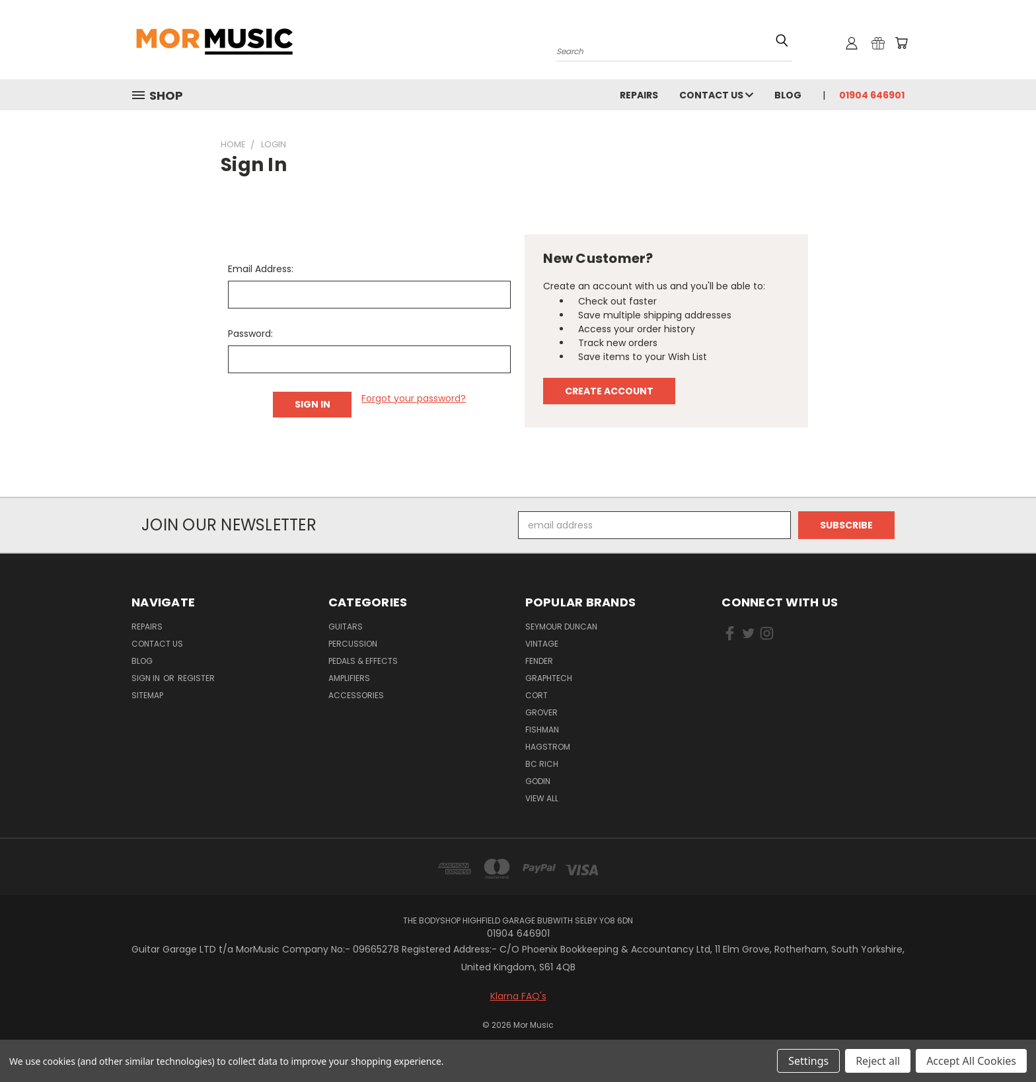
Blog (787, 95)
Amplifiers (349, 678)
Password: (250, 333)
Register (196, 678)
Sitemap (147, 695)
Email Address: (260, 268)
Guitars (345, 626)
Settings (808, 1061)
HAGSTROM (547, 746)
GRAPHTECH (548, 678)
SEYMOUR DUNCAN (561, 626)
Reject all (878, 1061)
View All (541, 798)
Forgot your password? (413, 398)
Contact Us (716, 95)
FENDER (539, 661)
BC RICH (541, 764)
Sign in (146, 678)
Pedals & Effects (363, 661)
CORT (536, 695)
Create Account (609, 391)
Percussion (352, 643)
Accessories (356, 695)
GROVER (541, 712)
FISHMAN (542, 729)
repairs (639, 95)
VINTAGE (541, 643)
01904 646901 (872, 95)
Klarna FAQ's (518, 996)
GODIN (537, 781)
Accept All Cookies (971, 1061)
